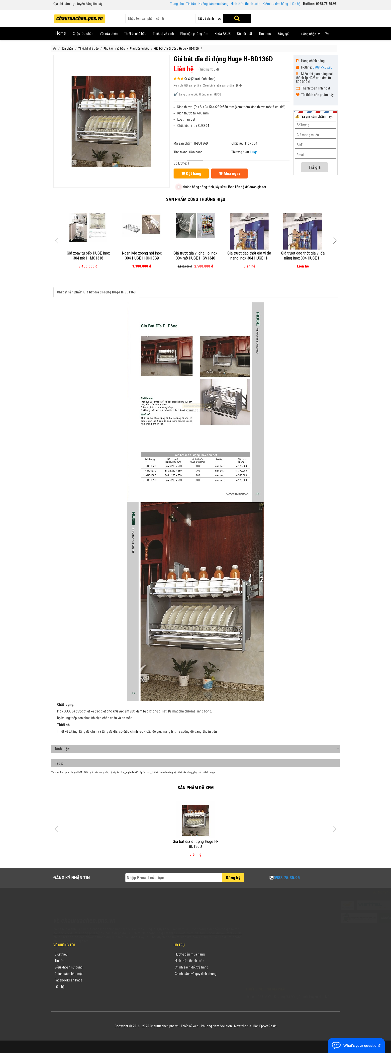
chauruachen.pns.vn (274, 968)
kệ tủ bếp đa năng (183, 772)
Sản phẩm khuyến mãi (118, 987)
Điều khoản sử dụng (69, 967)
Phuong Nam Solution (216, 1026)
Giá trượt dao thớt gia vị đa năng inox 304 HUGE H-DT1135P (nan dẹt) (303, 258)
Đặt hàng (191, 173)
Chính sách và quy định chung (195, 974)
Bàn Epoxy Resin (265, 1026)
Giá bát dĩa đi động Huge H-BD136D (195, 844)
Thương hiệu (111, 954)
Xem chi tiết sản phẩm (187, 85)
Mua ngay (229, 173)
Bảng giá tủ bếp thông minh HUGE (200, 94)
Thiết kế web (189, 1026)
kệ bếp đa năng (117, 772)
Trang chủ (177, 4)
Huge (254, 152)
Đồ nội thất (244, 34)
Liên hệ (295, 4)
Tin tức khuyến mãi (116, 961)
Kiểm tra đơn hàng (275, 4)
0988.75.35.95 (322, 67)
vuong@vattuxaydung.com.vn (276, 975)
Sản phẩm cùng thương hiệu (195, 199)
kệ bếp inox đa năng (162, 772)
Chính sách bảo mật (69, 974)
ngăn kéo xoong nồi (98, 772)
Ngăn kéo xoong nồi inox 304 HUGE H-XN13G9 (142, 256)
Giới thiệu (61, 954)
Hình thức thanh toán (245, 4)
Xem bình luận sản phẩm (218, 85)
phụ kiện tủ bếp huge (204, 772)
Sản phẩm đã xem (196, 787)
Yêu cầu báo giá (114, 967)
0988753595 (261, 962)
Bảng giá (284, 34)
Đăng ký (233, 877)
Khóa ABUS (223, 34)
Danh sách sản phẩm (117, 980)
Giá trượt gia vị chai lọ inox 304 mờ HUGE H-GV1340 (195, 256)
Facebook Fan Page (68, 980)
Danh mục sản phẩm (117, 974)
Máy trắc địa (242, 1026)
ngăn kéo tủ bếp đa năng (138, 772)
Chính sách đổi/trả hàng (191, 967)
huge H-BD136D (79, 772)
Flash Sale (110, 993)
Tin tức (191, 4)
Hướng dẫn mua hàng (213, 4)
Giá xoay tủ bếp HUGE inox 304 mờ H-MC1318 (88, 256)
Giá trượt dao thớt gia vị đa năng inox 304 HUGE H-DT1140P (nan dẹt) (249, 258)
